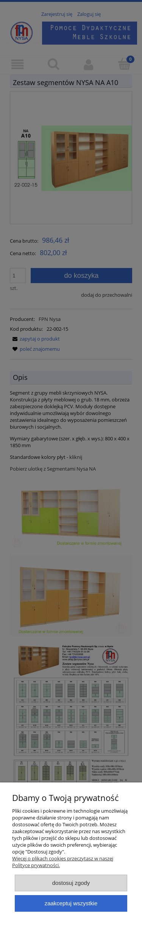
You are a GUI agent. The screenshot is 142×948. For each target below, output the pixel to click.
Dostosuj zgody (71, 883)
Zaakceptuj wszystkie (71, 903)
